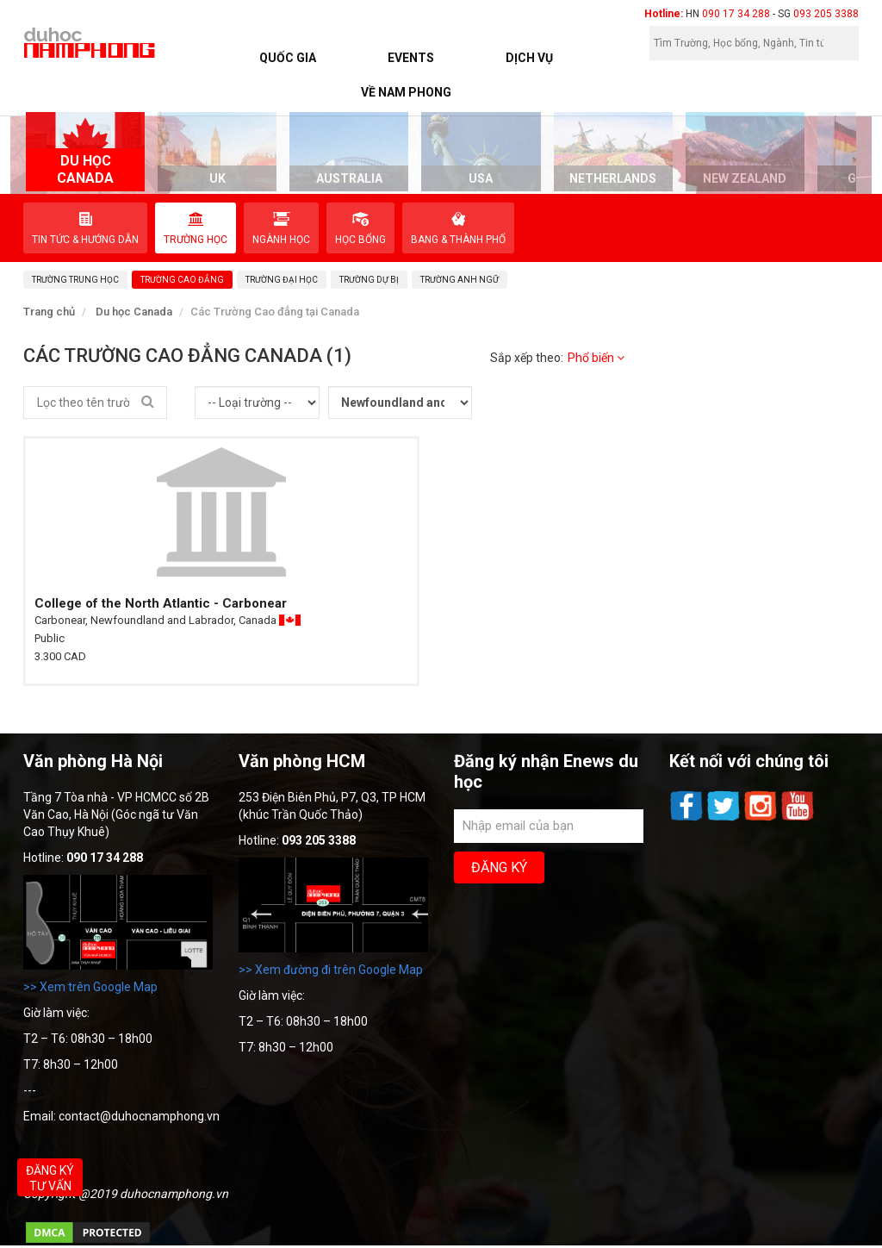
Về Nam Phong (406, 92)
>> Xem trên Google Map (90, 987)
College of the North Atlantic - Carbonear (160, 603)
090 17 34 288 (736, 14)
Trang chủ (49, 311)
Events (411, 58)
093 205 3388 (826, 14)
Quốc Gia (287, 58)
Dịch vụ (529, 58)
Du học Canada (134, 311)
